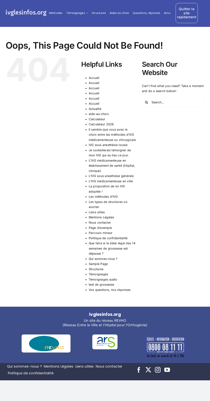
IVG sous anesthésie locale (108, 145)
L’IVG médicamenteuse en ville (111, 181)
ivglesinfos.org (25, 12)
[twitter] (148, 370)
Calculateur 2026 (101, 124)
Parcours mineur (101, 233)
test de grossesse (101, 284)
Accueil (94, 78)
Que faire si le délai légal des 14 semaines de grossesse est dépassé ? (112, 248)
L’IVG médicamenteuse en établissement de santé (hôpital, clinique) (112, 166)
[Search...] (173, 102)
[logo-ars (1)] (105, 336)
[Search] (146, 102)
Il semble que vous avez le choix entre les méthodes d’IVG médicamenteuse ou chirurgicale (112, 135)
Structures (96, 269)
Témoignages (98, 274)
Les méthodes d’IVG (103, 196)
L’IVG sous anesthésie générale (111, 176)
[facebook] (139, 370)
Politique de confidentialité (108, 238)
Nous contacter (100, 222)
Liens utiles (97, 212)
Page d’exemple (100, 228)
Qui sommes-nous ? (103, 259)
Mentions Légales (101, 217)
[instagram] (158, 370)
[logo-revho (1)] (46, 336)
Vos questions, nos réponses (109, 290)
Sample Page (98, 264)
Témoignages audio (103, 279)
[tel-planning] (165, 336)
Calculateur (97, 119)
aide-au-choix (99, 114)
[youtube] (167, 370)
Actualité (95, 109)
